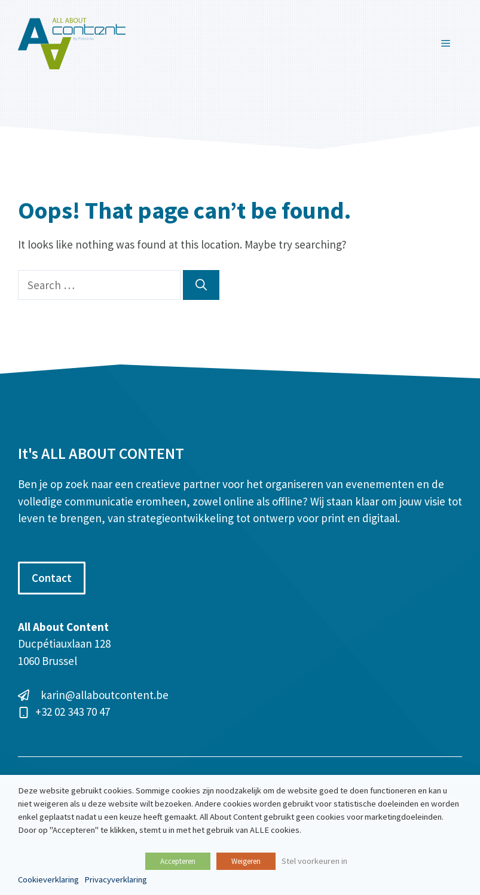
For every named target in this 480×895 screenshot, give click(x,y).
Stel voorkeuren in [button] (314, 861)
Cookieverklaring (48, 879)
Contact (52, 578)
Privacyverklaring (115, 879)
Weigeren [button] (246, 861)
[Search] (201, 285)
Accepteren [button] (177, 861)
